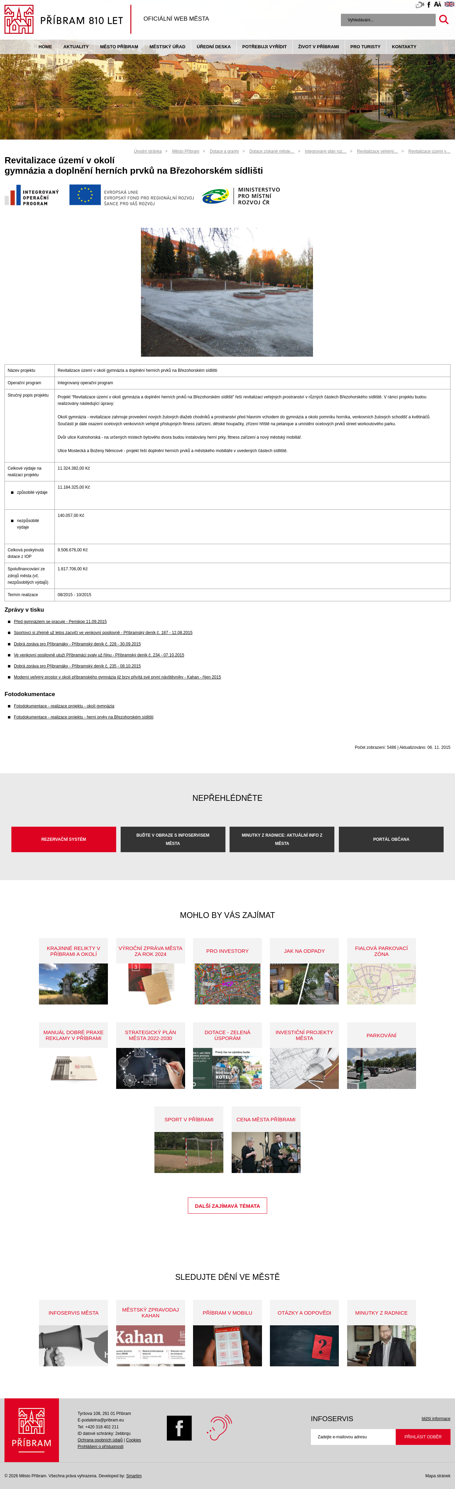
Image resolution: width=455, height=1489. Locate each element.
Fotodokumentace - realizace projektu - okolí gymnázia (64, 706)
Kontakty (404, 46)
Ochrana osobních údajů (100, 1440)
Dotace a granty (224, 151)
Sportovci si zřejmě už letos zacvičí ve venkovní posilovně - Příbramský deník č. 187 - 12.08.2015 (103, 632)
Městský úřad (167, 46)
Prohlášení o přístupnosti (100, 1446)
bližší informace (436, 1418)
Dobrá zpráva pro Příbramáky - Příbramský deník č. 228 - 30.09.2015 (77, 644)
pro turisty (366, 46)
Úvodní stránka (148, 151)
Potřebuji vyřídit (264, 46)
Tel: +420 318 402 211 (98, 1427)
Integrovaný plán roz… (326, 151)
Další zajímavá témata (227, 1206)
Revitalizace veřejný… (377, 151)
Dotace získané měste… (272, 151)
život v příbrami (318, 46)
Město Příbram (119, 46)
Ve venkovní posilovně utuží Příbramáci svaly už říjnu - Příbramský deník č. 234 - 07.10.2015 (99, 655)
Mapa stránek (438, 1475)
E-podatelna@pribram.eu (101, 1420)
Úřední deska (214, 46)
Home (45, 46)
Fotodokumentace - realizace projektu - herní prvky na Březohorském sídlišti (83, 717)
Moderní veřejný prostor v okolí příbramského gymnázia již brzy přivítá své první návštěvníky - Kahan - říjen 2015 (117, 677)
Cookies (133, 1440)
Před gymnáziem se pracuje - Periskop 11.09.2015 (60, 621)
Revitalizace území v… (429, 151)
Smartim (134, 1475)
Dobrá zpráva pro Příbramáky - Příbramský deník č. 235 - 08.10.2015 (77, 666)
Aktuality (76, 46)
